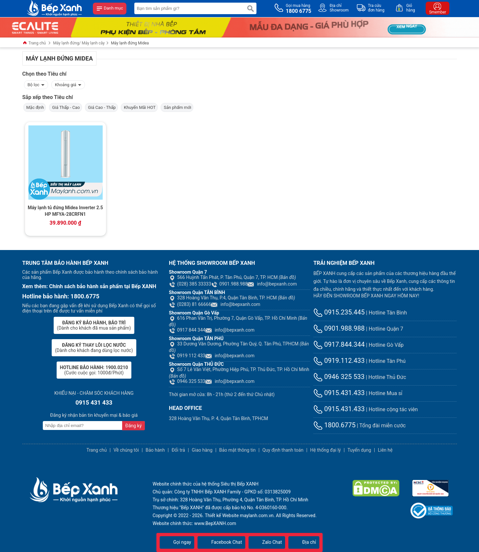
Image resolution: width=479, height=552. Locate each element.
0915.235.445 (339, 312)
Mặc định (34, 107)
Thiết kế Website (222, 515)
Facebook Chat (221, 542)
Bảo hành (155, 450)
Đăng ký (133, 425)
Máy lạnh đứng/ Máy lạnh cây (79, 43)
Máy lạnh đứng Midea (130, 43)
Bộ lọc (36, 84)
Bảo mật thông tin (237, 450)
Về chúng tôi (126, 450)
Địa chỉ (304, 542)
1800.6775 (334, 425)
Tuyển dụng (359, 450)
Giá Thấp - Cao (65, 107)
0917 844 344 (187, 330)
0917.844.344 (339, 344)
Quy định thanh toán (283, 450)
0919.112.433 (339, 360)
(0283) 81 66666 (190, 304)
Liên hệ (385, 450)
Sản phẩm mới (177, 107)
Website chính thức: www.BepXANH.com (194, 523)
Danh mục (109, 8)
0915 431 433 (93, 402)
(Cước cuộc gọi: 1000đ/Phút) (94, 370)
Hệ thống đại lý (325, 450)
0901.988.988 (229, 284)
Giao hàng (202, 450)
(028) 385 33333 (190, 284)
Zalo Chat (267, 542)
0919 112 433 (187, 355)
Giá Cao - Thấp (101, 107)
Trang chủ (34, 43)
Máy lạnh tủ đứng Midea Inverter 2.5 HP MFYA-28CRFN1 (65, 211)
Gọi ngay (177, 542)
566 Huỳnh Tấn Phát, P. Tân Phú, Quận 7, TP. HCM (232, 277)
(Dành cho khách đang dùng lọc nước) (94, 347)
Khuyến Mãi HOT (139, 107)
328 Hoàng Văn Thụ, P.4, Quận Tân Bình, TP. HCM (232, 297)
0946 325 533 (187, 381)
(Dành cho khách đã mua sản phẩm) (94, 325)
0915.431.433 (339, 393)
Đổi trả (178, 450)
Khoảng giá (68, 84)
